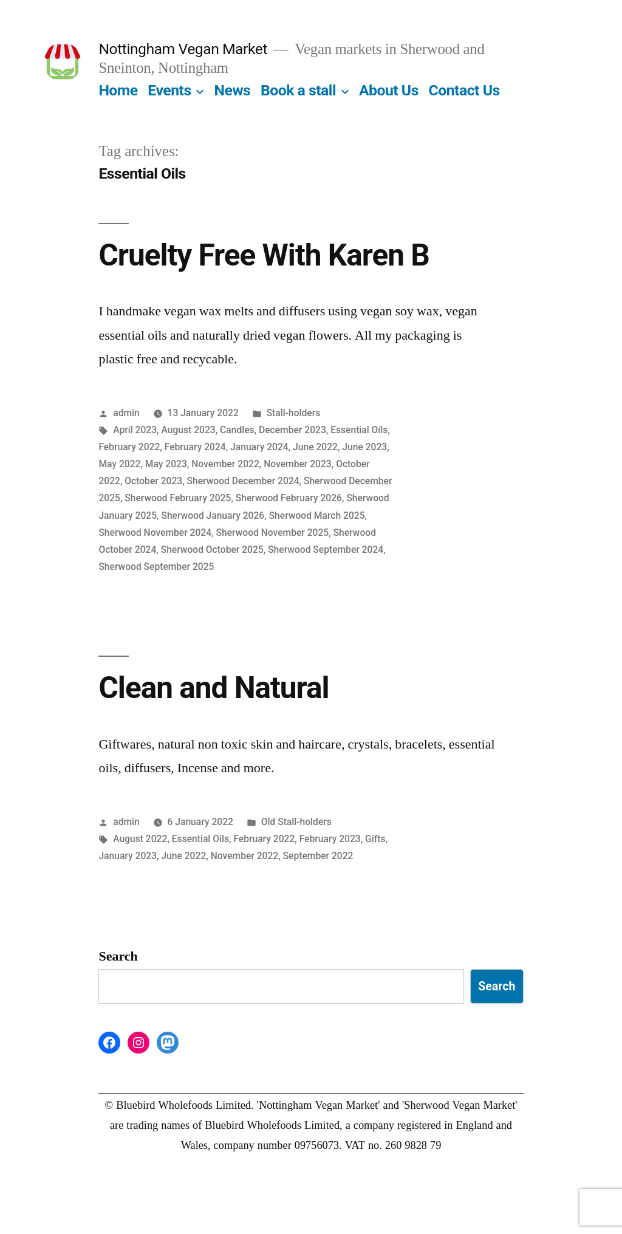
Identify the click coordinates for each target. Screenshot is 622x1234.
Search (117, 956)
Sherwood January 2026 (212, 515)
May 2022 (119, 464)
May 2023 (166, 464)
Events (169, 90)
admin (126, 413)
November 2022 (225, 464)
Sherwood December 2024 (243, 481)
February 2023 (330, 839)
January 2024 (259, 447)
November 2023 (298, 464)
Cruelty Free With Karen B (263, 255)
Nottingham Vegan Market (182, 49)
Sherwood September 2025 (156, 566)
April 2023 (135, 430)
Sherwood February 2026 (289, 498)
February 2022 (129, 447)
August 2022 (140, 839)
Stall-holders (294, 413)
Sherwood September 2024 (325, 549)
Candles (237, 430)
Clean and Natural (213, 687)
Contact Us (464, 90)
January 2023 (127, 856)
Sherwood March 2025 (317, 515)
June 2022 (315, 447)
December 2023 (292, 430)
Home (117, 90)
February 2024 (195, 447)
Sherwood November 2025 (272, 532)
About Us (389, 90)
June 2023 (364, 447)
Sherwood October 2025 (212, 549)
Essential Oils (359, 430)
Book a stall (298, 90)
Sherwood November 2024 (154, 532)
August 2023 (189, 430)
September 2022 (318, 856)
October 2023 (153, 481)
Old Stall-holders (296, 822)
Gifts (375, 839)
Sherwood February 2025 (178, 498)
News (232, 90)
